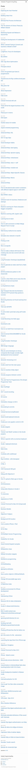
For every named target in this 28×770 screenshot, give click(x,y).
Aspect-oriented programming (10, 127)
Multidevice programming (8, 559)
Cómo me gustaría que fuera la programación (10, 72)
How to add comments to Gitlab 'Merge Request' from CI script (12, 225)
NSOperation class (6, 549)
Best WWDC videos (6, 195)
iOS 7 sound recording (7, 392)
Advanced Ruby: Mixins (8, 178)
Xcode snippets (5, 427)
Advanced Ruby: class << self (9, 163)
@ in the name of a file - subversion (11, 635)
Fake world (4, 95)
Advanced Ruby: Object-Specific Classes (13, 173)
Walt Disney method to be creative (11, 231)
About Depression (6, 90)
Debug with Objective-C (8, 474)
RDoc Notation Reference (8, 703)
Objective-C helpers (6, 514)
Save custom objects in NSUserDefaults (12, 574)
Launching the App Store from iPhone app (13, 640)
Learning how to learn (7, 219)
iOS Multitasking (6, 564)
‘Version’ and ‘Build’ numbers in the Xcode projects (13, 433)
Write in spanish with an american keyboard (14, 439)
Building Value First (6, 15)
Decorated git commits (7, 407)
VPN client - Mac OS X (7, 698)
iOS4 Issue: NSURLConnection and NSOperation (11, 692)
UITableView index (6, 584)
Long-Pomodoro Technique (9, 341)
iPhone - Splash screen (7, 655)
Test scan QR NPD (6, 307)
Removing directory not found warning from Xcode (14, 301)
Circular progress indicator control (11, 375)
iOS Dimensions (5, 484)
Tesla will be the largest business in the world (12, 106)
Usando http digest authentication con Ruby (14, 722)
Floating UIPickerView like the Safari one (13, 630)
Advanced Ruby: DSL (7, 132)
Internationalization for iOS (9, 679)
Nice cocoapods (5, 246)
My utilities (4, 56)
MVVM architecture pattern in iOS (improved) (11, 273)
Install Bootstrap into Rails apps (10, 319)
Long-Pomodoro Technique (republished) (13, 260)
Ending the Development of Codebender (12, 39)
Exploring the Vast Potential (9, 10)
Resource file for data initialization (11, 601)
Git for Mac (4, 529)
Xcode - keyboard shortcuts (9, 444)
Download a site (5, 324)
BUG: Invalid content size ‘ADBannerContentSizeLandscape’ (11, 612)
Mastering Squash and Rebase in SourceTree (10, 33)
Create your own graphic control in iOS (12, 422)
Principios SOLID (6, 66)
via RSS (6, 750)
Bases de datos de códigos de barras (12, 727)
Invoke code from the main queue (11, 365)
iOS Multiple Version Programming (11, 534)
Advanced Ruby (5, 183)
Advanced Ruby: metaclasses (9, 158)
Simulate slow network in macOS (10, 236)
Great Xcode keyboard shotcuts (10, 417)
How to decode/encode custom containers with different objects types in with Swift (13, 189)
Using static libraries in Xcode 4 (10, 489)
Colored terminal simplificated (10, 412)
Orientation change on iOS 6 (9, 402)
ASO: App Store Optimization (9, 61)
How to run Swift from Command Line (12, 329)
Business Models (6, 509)
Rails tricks (4, 449)
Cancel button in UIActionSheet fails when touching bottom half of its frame (13, 666)
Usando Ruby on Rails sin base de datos (12, 737)
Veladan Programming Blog (9, 2)
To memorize (5, 494)
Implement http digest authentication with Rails (13, 709)
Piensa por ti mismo (7, 112)
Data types (4, 117)
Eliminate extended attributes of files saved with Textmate (13, 716)
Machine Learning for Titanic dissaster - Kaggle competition (12, 208)
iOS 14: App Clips (6, 137)
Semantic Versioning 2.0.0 (8, 360)
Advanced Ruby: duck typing (9, 148)
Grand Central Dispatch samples (10, 544)
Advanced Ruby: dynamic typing (10, 153)
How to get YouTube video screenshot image (12, 685)
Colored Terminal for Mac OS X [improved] (13, 504)
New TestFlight (5, 387)
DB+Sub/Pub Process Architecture (11, 20)
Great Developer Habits (8, 143)
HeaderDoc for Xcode (7, 539)
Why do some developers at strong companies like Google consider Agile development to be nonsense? (12, 353)
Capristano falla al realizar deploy (11, 732)
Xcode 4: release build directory (10, 606)
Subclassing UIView (7, 596)
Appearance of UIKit (7, 499)
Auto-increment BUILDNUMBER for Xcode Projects (13, 335)
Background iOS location (8, 519)
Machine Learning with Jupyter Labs (11, 214)
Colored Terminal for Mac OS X (10, 650)
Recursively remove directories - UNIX (12, 660)
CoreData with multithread (8, 454)
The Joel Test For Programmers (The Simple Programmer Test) (14, 381)
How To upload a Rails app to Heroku (12, 479)
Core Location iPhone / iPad (9, 524)
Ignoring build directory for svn (10, 618)
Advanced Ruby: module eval (9, 168)
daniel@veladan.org (4, 759)
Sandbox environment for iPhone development (10, 590)
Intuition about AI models (8, 122)
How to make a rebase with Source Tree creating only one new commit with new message (12, 253)
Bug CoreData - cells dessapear (10, 459)
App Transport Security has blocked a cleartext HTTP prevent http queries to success (12, 293)
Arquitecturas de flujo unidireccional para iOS (13, 79)
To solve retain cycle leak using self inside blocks (13, 313)
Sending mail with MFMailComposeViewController (10, 624)
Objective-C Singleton (7, 645)
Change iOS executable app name (11, 579)
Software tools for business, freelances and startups (13, 201)
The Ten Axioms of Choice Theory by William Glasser (11, 26)
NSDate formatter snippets (9, 554)
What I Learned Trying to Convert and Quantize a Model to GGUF (12, 45)
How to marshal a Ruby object (10, 370)
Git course (4, 397)
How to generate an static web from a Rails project (13, 266)
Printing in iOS (5, 241)
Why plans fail (5, 85)
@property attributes (7, 569)
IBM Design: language (7, 346)
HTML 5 (3, 464)
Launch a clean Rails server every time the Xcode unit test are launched (13, 280)
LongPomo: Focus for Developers (11, 51)
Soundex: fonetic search (8, 742)
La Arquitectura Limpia (7, 286)
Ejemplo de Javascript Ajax (9, 747)
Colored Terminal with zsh (8, 100)
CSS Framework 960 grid (8, 469)
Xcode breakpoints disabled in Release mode (12, 673)
